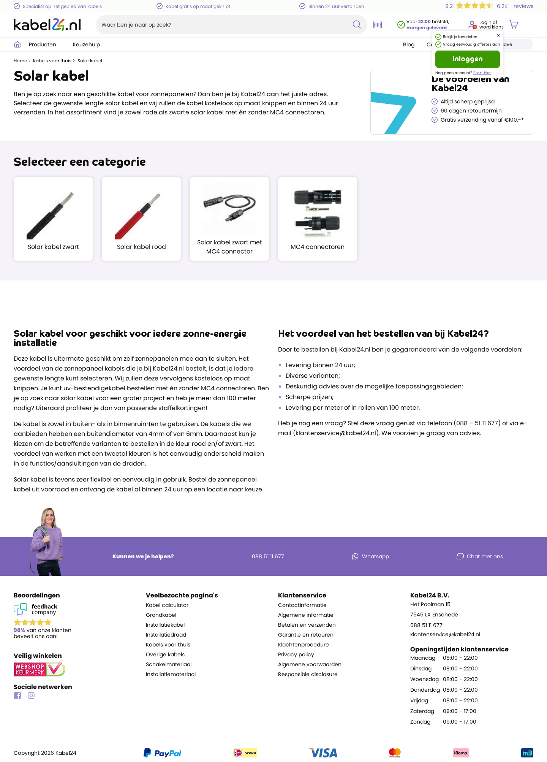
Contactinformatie (302, 605)
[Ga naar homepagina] (17, 44)
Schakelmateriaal (168, 664)
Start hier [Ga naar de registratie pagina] (482, 73)
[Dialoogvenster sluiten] (498, 35)
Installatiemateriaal (171, 674)
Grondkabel (161, 615)
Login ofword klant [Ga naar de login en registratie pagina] (491, 24)
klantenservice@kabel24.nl (445, 634)
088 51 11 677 (262, 556)
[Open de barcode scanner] (377, 25)
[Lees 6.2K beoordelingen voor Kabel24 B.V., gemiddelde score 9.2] (487, 6)
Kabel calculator (167, 605)
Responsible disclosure (308, 674)
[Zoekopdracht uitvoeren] (356, 24)
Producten (46, 44)
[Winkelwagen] (513, 24)
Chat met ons (479, 556)
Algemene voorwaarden (309, 664)
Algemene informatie (306, 615)
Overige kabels (165, 654)
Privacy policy (296, 654)
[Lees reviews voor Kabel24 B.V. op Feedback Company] (75, 622)
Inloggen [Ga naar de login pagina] (468, 59)
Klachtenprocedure (303, 644)
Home (20, 61)
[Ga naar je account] (471, 24)
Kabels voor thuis (52, 61)
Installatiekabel (165, 625)
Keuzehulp (90, 44)
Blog (408, 44)
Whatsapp (370, 556)
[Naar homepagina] (47, 25)
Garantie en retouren (306, 634)
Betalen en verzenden (307, 625)
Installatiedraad (166, 634)
